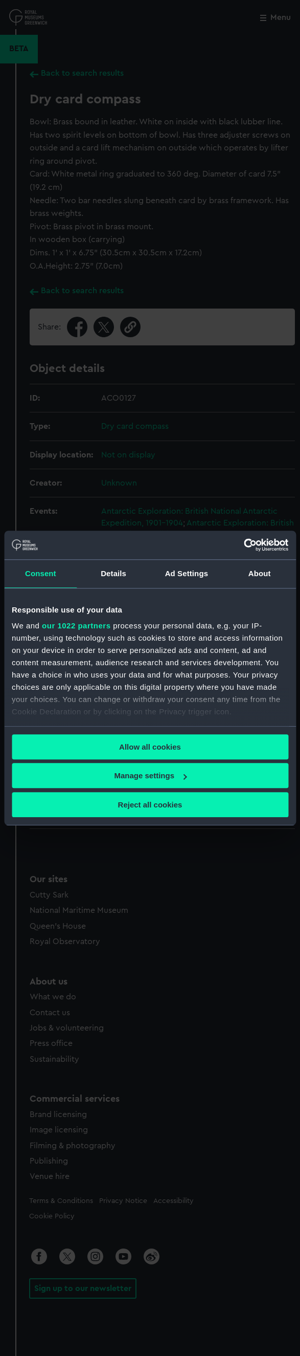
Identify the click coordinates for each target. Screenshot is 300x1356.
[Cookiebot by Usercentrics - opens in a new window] (243, 545)
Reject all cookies (150, 804)
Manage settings (150, 775)
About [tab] (259, 573)
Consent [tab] (40, 573)
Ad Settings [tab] (186, 573)
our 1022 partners (76, 625)
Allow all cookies (150, 746)
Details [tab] (113, 573)
